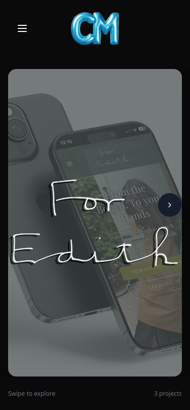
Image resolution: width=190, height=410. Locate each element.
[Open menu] (22, 28)
